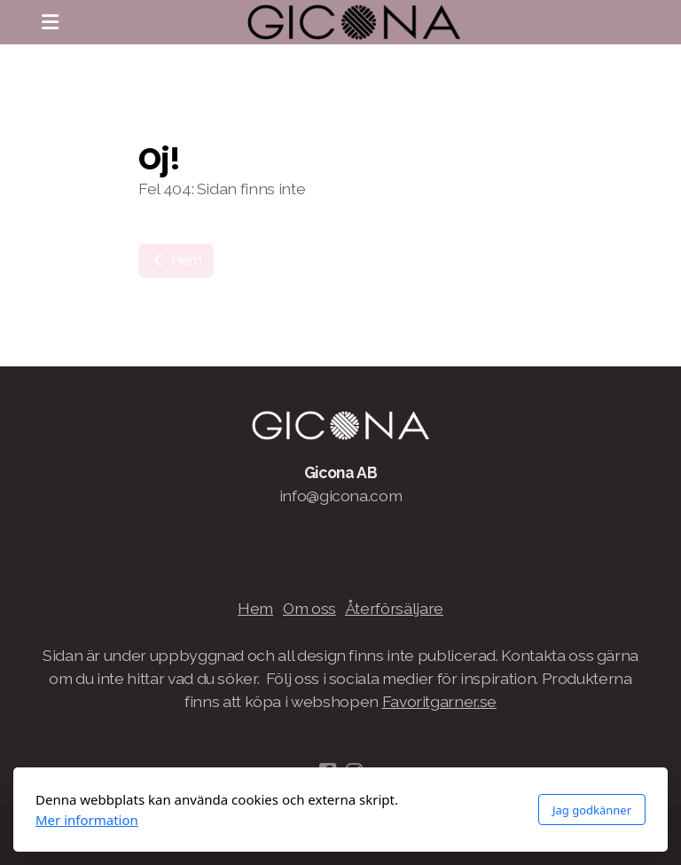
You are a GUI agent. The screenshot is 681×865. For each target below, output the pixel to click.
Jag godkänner (591, 810)
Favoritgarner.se (439, 701)
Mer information (86, 820)
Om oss (309, 608)
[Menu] (49, 22)
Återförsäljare (394, 608)
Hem (176, 260)
